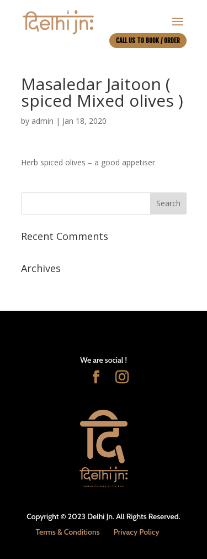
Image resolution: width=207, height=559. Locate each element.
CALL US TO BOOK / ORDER (148, 40)
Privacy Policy (137, 532)
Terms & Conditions (67, 532)
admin (42, 121)
